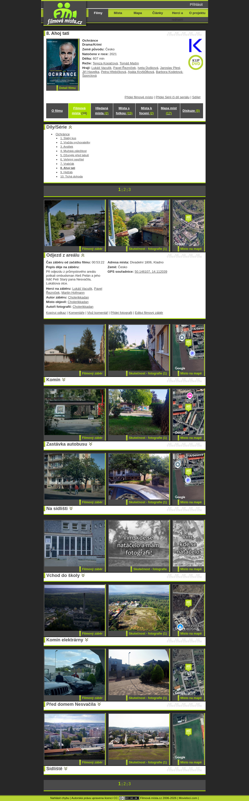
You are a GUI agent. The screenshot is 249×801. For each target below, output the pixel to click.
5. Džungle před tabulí (74, 155)
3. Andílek (66, 146)
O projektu (197, 13)
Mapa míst (169, 110)
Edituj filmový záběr (149, 313)
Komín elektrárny (64, 639)
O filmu (57, 111)
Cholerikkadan (78, 297)
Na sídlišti (57, 508)
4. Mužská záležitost (73, 150)
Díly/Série (56, 127)
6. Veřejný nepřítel (72, 159)
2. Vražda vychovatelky (75, 142)
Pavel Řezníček (124, 68)
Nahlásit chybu (59, 797)
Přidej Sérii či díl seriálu (173, 97)
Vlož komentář (97, 313)
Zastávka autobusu (66, 444)
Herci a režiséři (177, 16)
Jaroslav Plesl (170, 68)
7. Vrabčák (67, 163)
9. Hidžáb (66, 172)
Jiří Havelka (90, 72)
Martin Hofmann (73, 292)
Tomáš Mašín (129, 63)
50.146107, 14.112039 (151, 271)
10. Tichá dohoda (71, 176)
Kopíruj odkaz (56, 313)
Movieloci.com (188, 797)
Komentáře (76, 313)
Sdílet (196, 97)
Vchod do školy (63, 575)
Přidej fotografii (121, 313)
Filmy (98, 13)
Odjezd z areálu (63, 255)
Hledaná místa (101, 110)
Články (157, 13)
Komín (53, 379)
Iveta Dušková (148, 68)
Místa (118, 13)
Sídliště (54, 768)
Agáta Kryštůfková (141, 72)
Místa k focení (146, 110)
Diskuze (191, 111)
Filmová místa (79, 110)
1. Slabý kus (68, 138)
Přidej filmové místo (139, 97)
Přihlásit (196, 5)
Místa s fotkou (124, 110)
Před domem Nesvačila (71, 704)
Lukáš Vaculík (101, 68)
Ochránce (62, 134)
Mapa (138, 13)
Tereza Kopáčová (105, 63)
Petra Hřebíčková (113, 72)
